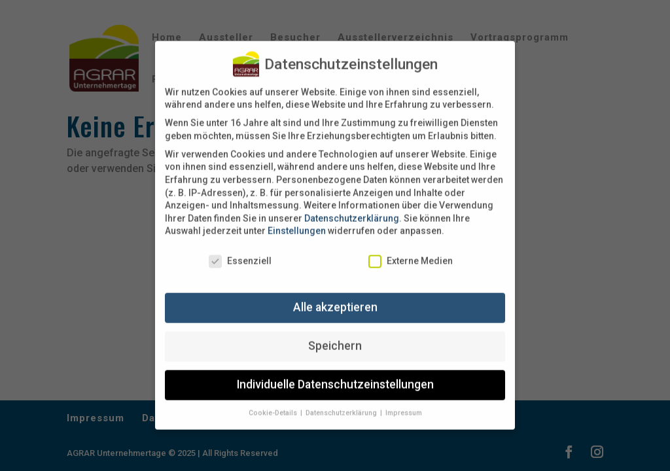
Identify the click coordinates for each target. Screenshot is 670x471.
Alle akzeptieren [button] (335, 298)
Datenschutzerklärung (351, 208)
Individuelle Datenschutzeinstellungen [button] (335, 375)
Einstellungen (297, 222)
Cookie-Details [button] (274, 403)
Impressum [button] (403, 403)
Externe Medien (410, 252)
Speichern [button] (335, 336)
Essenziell (240, 252)
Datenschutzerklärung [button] (342, 403)
